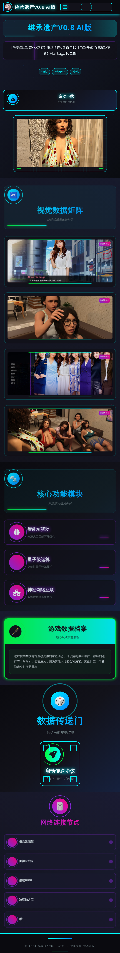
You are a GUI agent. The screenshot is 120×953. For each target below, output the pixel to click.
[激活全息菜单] (86, 7)
